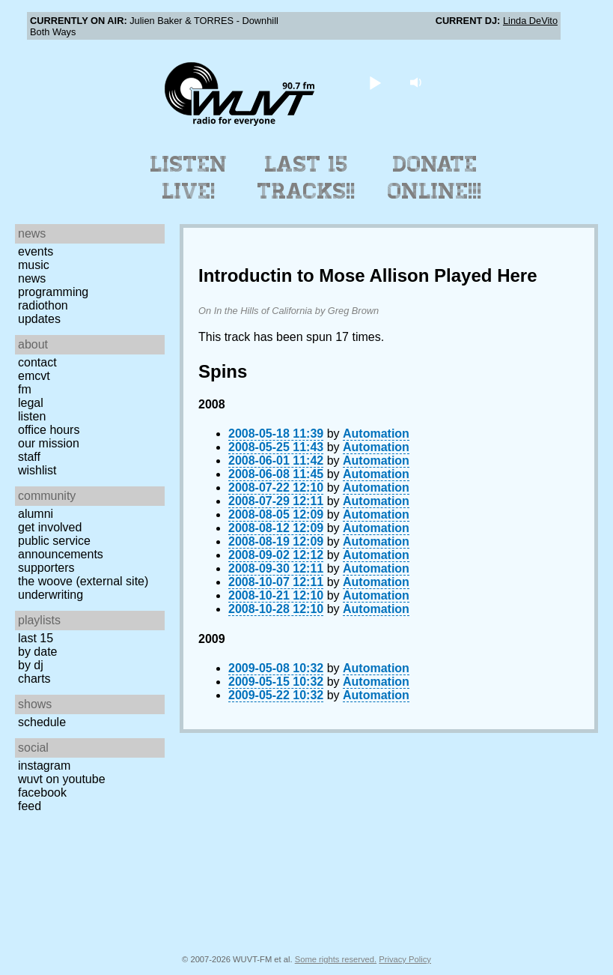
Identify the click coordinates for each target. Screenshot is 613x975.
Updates (39, 319)
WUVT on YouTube (62, 779)
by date (37, 651)
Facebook (42, 792)
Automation (376, 433)
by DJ (30, 665)
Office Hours (48, 429)
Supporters (46, 567)
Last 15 (35, 638)
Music (33, 265)
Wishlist (37, 470)
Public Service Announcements (60, 547)
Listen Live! (189, 178)
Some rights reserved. (335, 959)
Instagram (44, 765)
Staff (29, 456)
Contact (37, 362)
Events (35, 251)
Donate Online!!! (435, 178)
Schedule (42, 722)
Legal (30, 402)
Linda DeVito (530, 20)
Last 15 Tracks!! (306, 178)
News (32, 278)
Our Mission (48, 443)
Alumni (35, 513)
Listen (32, 416)
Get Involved (50, 527)
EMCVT (34, 375)
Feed (29, 806)
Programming (53, 292)
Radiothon (43, 305)
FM (24, 389)
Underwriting (50, 594)
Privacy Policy (405, 959)
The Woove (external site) (83, 581)
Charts (34, 678)
